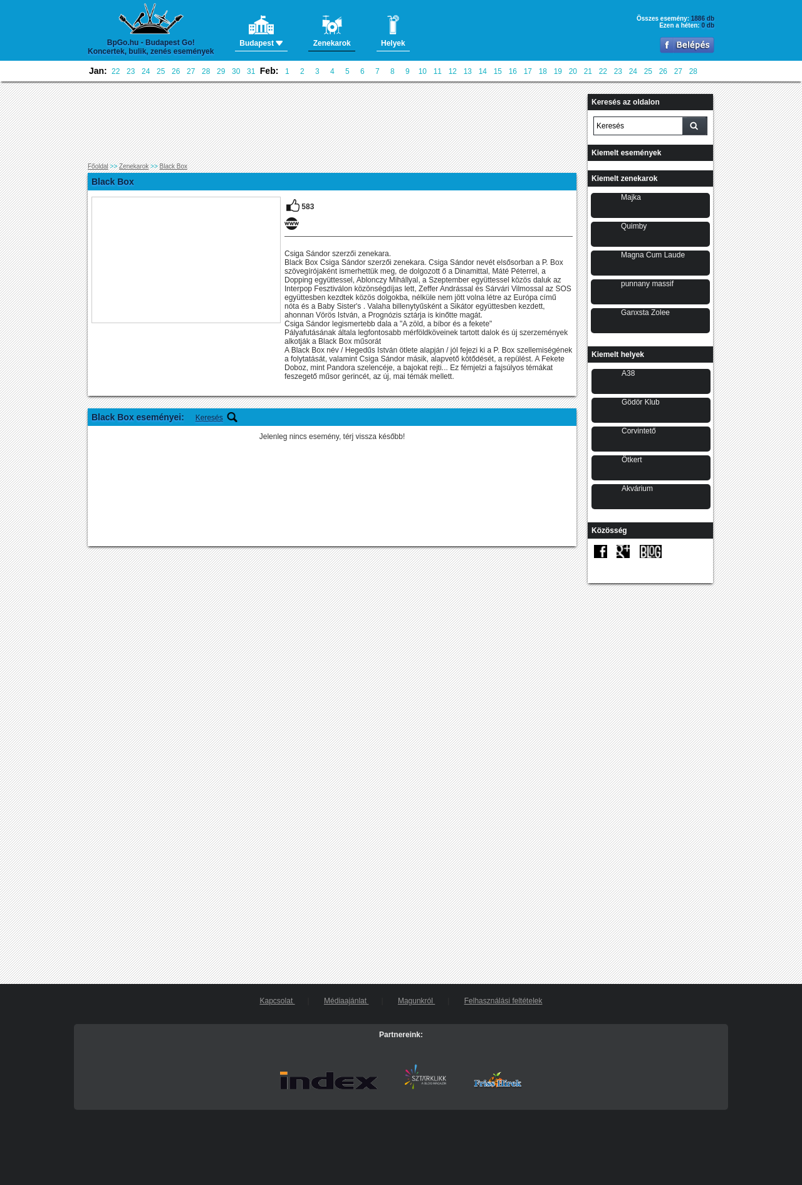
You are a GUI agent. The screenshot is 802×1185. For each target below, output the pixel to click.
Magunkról (416, 1000)
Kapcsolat (277, 1000)
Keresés (209, 417)
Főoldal (98, 166)
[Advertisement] (332, 122)
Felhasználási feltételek (503, 1000)
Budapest (261, 31)
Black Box (173, 166)
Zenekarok (133, 166)
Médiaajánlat (346, 1000)
